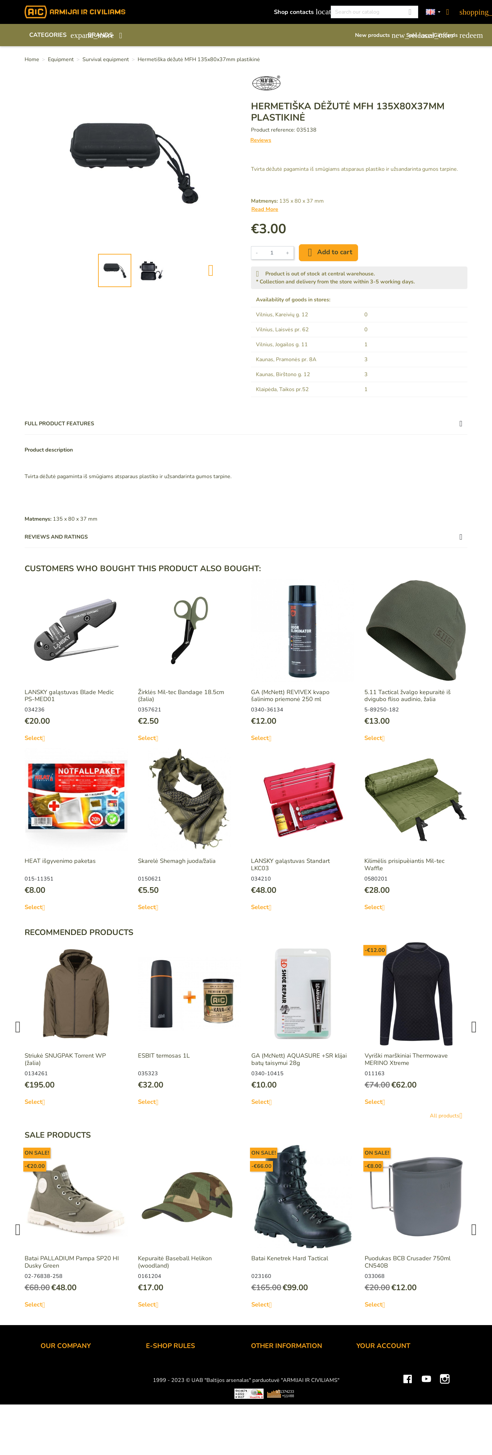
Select (37, 738)
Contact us (160, 1411)
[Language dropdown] (433, 12)
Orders (365, 1384)
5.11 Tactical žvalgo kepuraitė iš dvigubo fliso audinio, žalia (407, 695)
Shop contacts (298, 12)
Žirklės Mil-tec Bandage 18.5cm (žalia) (181, 695)
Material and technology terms (292, 1393)
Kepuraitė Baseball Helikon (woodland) (175, 1262)
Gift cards (450, 35)
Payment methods (170, 1375)
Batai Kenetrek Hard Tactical (289, 1258)
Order (154, 1366)
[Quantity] (272, 253)
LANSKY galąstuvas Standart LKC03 (290, 864)
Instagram (444, 1436)
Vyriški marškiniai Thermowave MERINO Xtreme (406, 1059)
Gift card (262, 1375)
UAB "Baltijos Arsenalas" (74, 1375)
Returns (156, 1393)
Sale (416, 35)
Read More (264, 209)
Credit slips (371, 1393)
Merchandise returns (383, 1375)
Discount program (275, 1366)
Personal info (374, 1366)
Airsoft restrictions (275, 1384)
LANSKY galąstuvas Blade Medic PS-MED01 (69, 695)
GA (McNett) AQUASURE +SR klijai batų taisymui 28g (299, 1059)
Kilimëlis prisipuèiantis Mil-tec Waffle (404, 864)
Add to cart (328, 253)
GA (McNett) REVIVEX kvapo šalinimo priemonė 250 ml (290, 695)
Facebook (407, 1436)
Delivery (157, 1384)
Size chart (264, 1402)
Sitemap (262, 1411)
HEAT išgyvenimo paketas (60, 861)
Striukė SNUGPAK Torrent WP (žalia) (65, 1059)
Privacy (155, 1402)
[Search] (374, 12)
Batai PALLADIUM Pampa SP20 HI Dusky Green (72, 1262)
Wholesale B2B (62, 1384)
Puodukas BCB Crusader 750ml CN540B (407, 1262)
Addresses (371, 1402)
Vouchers (368, 1411)
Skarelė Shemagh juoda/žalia (177, 861)
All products (448, 1116)
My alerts (368, 1420)
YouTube (426, 1436)
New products (377, 35)
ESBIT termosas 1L (164, 1056)
